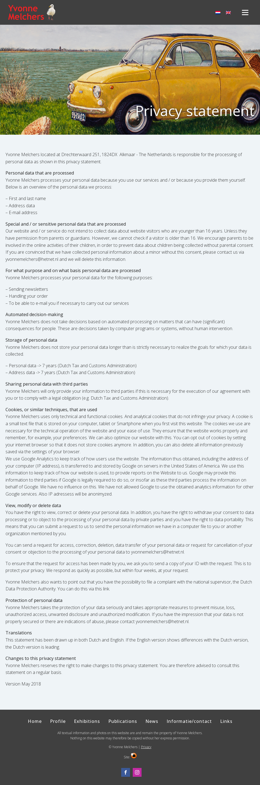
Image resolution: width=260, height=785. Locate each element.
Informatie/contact (189, 721)
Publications (122, 721)
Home (35, 721)
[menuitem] (218, 12)
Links (226, 721)
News (151, 721)
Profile (58, 721)
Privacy (146, 747)
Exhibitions (87, 721)
